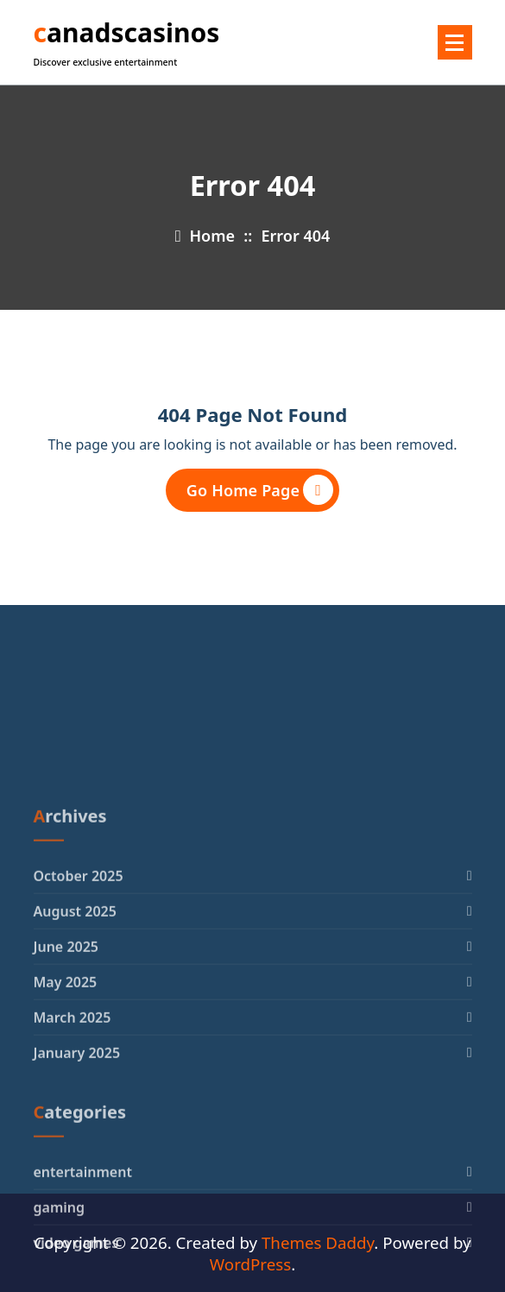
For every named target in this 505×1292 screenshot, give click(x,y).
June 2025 (66, 1052)
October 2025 (78, 982)
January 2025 (77, 1159)
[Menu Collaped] (455, 42)
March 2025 (72, 1123)
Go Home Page (259, 490)
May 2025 (66, 1088)
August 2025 (75, 1017)
